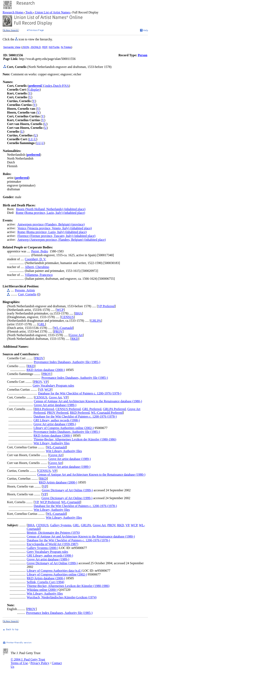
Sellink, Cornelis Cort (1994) (45, 582)
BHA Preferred (44, 409)
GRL (41, 324)
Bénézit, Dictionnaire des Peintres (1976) (53, 532)
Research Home (13, 12)
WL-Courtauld (63, 328)
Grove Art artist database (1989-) (55, 405)
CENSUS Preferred (68, 409)
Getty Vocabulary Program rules (53, 385)
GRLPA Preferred (114, 409)
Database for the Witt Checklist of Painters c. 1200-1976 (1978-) (79, 393)
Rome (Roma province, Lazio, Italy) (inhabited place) (50, 212)
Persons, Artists (25, 290)
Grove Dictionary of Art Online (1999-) (67, 490)
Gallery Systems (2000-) (42, 548)
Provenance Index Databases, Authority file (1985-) (67, 362)
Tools (29, 12)
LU (31, 139)
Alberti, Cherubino (37, 267)
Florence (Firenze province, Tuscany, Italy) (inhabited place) (56, 236)
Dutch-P (58, 85)
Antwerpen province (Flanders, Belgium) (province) (51, 224)
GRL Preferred (91, 409)
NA (66, 85)
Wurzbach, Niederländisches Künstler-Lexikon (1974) (61, 597)
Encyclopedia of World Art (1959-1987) (52, 544)
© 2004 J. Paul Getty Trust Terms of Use (28, 661)
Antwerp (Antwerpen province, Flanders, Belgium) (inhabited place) (61, 239)
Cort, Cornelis (27, 294)
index (48, 85)
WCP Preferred (50, 502)
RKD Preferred (79, 412)
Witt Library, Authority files (52, 443)
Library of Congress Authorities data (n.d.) (54, 570)
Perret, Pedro (39, 251)
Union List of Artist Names (52, 12)
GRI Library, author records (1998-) (57, 420)
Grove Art (76, 335)
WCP (60, 309)
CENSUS (67, 317)
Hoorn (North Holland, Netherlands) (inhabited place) (50, 209)
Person (142, 55)
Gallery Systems (60, 525)
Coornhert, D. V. (35, 259)
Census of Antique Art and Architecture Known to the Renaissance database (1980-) (88, 401)
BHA (78, 313)
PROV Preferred (57, 412)
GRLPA (96, 320)
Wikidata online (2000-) (42, 589)
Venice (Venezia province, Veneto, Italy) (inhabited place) (54, 228)
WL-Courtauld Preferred (107, 412)
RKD (74, 338)
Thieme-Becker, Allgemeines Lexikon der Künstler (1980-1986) (75, 439)
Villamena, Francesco (39, 275)
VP (45, 381)
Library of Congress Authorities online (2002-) (64, 428)
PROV (58, 331)
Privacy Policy (39, 663)
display (35, 89)
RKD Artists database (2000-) (46, 370)
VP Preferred (106, 306)
